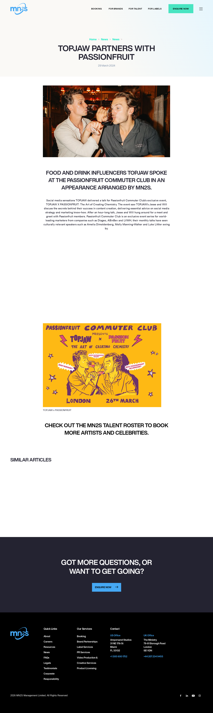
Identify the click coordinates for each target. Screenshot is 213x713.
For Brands (116, 8)
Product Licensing (86, 668)
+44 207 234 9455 (153, 656)
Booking (96, 8)
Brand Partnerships (87, 641)
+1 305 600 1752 (118, 656)
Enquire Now (181, 8)
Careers (48, 641)
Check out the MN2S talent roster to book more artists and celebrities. (106, 429)
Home (93, 39)
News (104, 39)
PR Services (83, 652)
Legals (47, 663)
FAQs (46, 657)
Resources (49, 647)
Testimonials (50, 668)
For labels (155, 8)
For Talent (135, 8)
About (47, 636)
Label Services (85, 647)
